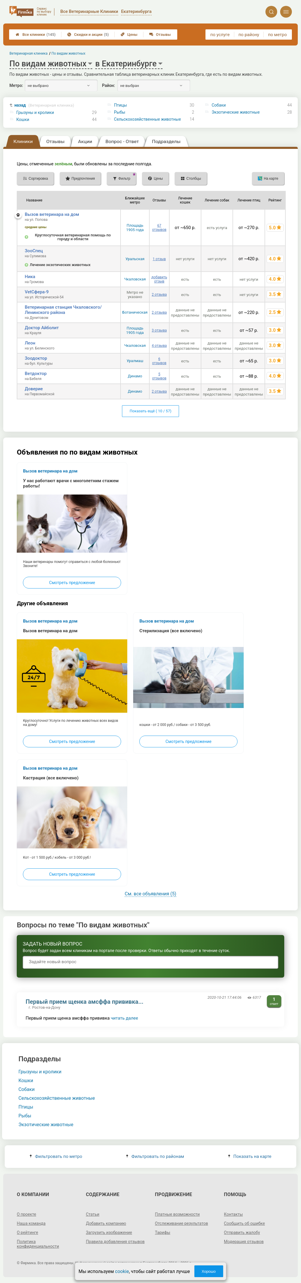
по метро (277, 34)
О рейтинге (27, 1232)
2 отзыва (159, 294)
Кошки (22, 119)
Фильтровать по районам (155, 1156)
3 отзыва (159, 330)
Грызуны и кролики (35, 112)
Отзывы (160, 34)
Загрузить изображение (109, 1232)
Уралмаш (135, 361)
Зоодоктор (36, 358)
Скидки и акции (88, 34)
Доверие (34, 388)
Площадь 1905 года (135, 227)
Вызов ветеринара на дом (52, 214)
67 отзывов (159, 227)
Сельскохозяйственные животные (147, 119)
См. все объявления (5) (150, 894)
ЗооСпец (34, 250)
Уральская (135, 259)
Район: (108, 85)
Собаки (219, 105)
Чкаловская (135, 279)
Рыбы (119, 112)
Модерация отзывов (244, 1241)
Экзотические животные (236, 112)
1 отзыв (159, 259)
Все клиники (36, 34)
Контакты (233, 1214)
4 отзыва (159, 346)
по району (248, 34)
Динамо (135, 376)
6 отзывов (159, 361)
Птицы (120, 105)
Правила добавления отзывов (115, 1241)
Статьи (92, 1214)
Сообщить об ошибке (244, 1223)
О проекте (26, 1214)
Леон (30, 343)
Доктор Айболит (42, 327)
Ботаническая (135, 312)
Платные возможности (177, 1214)
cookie (122, 1271)
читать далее (124, 1018)
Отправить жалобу (242, 1232)
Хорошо (209, 1271)
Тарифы (162, 1232)
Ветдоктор (36, 373)
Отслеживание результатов (181, 1223)
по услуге (220, 34)
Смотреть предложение (72, 582)
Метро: (16, 85)
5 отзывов (159, 376)
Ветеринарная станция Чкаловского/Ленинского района (63, 310)
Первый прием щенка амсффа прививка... (84, 1001)
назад (44, 105)
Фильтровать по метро (56, 1156)
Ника (30, 276)
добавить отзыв (159, 279)
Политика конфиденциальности (38, 1244)
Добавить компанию (106, 1223)
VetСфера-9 (37, 292)
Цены (129, 34)
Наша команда (31, 1223)
